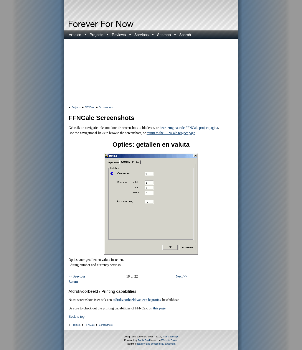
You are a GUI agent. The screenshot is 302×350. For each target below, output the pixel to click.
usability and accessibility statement (156, 343)
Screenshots (106, 107)
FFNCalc (90, 107)
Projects (76, 107)
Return (73, 281)
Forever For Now (92, 24)
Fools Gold (144, 340)
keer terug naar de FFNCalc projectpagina (189, 128)
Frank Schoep (170, 336)
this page (159, 308)
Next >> (181, 276)
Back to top (77, 316)
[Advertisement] (151, 71)
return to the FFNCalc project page (171, 133)
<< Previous (77, 276)
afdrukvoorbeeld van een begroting (137, 300)
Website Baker (169, 340)
